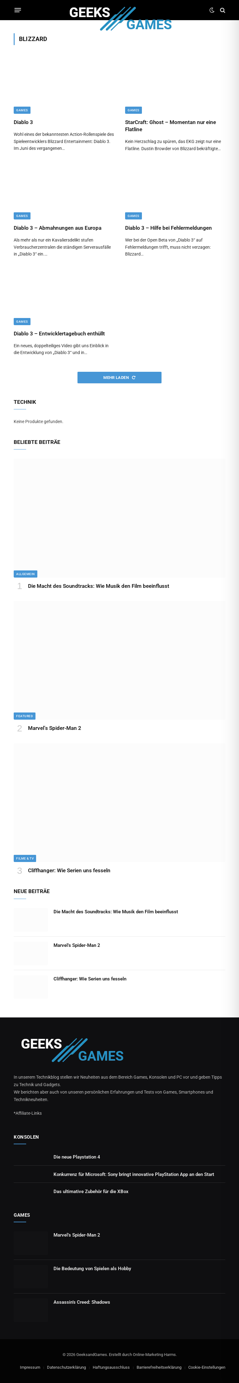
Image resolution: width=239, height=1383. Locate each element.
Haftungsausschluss (111, 1367)
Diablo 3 (23, 122)
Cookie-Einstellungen (206, 1367)
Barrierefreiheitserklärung (159, 1367)
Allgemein (25, 574)
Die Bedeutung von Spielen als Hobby (92, 1268)
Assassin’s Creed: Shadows (82, 1302)
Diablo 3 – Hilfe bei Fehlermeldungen (168, 228)
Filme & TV (25, 858)
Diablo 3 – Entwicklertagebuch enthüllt (59, 333)
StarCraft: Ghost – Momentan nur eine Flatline (170, 125)
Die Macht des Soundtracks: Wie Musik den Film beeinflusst (98, 586)
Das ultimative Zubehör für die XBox (91, 1191)
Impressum (30, 1367)
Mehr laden (119, 377)
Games (22, 110)
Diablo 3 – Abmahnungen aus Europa (57, 228)
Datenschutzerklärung (66, 1367)
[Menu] (18, 10)
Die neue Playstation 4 (77, 1157)
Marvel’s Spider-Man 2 (54, 728)
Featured (24, 716)
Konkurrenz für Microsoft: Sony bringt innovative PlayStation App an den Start (134, 1174)
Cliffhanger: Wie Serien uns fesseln (69, 870)
